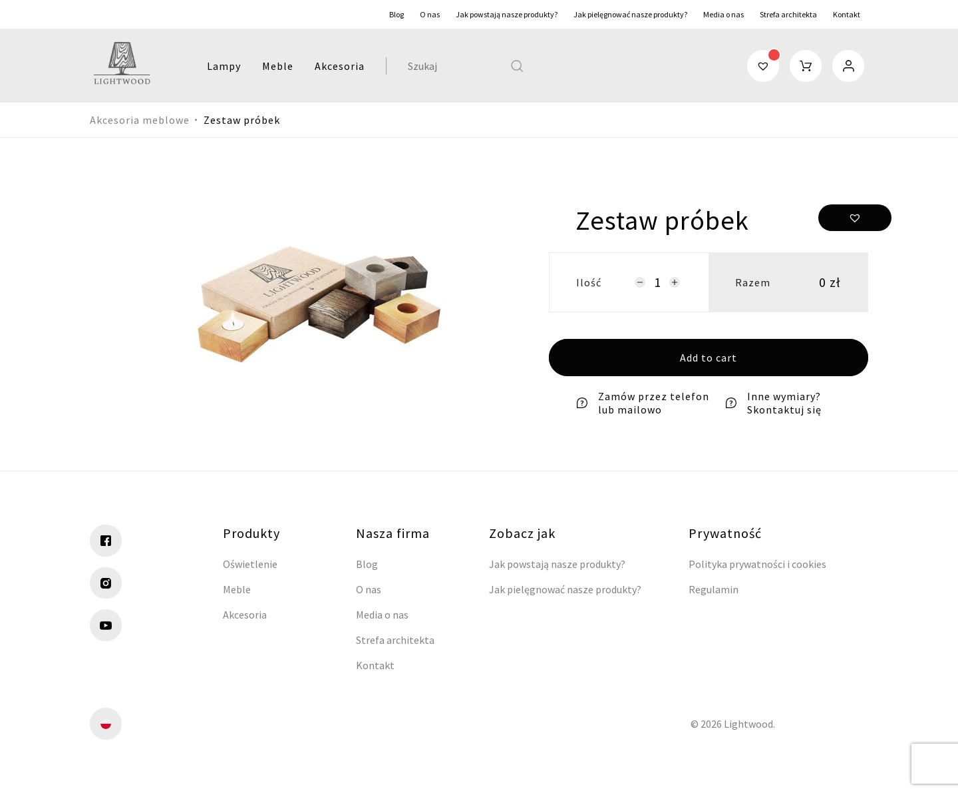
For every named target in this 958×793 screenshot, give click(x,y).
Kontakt (846, 14)
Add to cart (708, 357)
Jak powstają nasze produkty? (507, 14)
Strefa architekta (788, 14)
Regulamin (713, 589)
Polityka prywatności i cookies (757, 564)
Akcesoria (336, 66)
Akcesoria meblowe (140, 120)
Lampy (220, 66)
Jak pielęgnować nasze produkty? (630, 14)
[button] (854, 217)
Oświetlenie (250, 564)
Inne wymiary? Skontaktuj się (773, 403)
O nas (430, 14)
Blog (396, 14)
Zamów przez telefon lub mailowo (642, 403)
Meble (273, 66)
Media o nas (723, 14)
